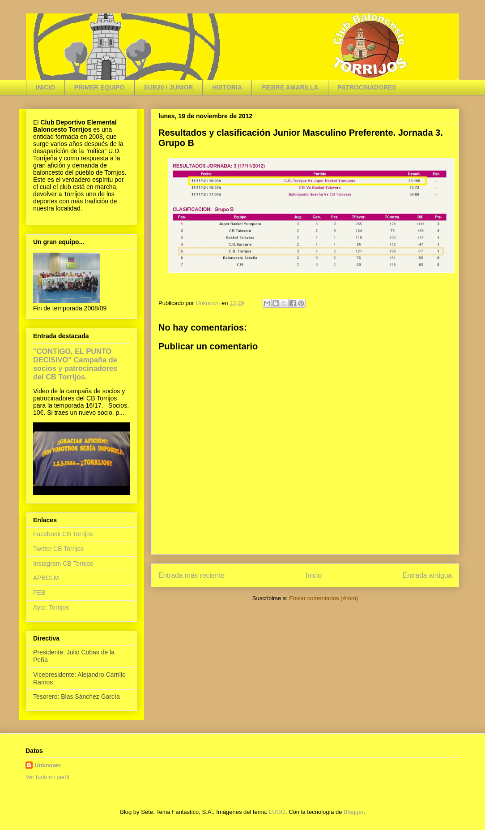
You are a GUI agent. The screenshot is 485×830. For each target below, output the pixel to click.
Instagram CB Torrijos (63, 563)
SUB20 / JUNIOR (168, 87)
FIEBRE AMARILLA (290, 87)
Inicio (314, 575)
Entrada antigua (427, 575)
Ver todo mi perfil (47, 777)
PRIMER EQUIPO (99, 87)
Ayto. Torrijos (51, 607)
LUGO (277, 811)
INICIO (45, 87)
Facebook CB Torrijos (63, 534)
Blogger (353, 811)
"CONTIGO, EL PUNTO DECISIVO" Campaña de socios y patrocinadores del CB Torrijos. (75, 364)
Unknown (47, 765)
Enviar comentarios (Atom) (323, 598)
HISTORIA (227, 87)
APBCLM (46, 577)
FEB (39, 592)
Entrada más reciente (191, 575)
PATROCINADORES (367, 87)
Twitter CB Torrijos (58, 548)
